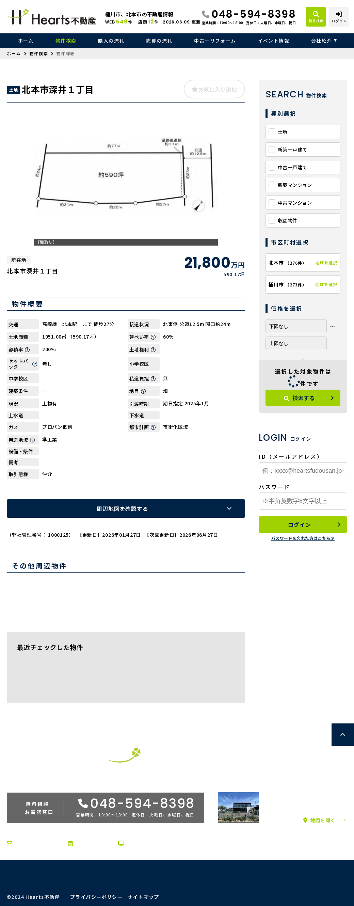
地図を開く (319, 820)
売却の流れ (159, 40)
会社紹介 (321, 40)
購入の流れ (111, 40)
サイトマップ (143, 896)
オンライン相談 (141, 843)
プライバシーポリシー (96, 896)
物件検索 (66, 40)
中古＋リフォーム (215, 40)
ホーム (26, 40)
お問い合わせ (27, 843)
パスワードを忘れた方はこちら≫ (303, 538)
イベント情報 (273, 40)
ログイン (299, 524)
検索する (299, 398)
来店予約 (83, 843)
